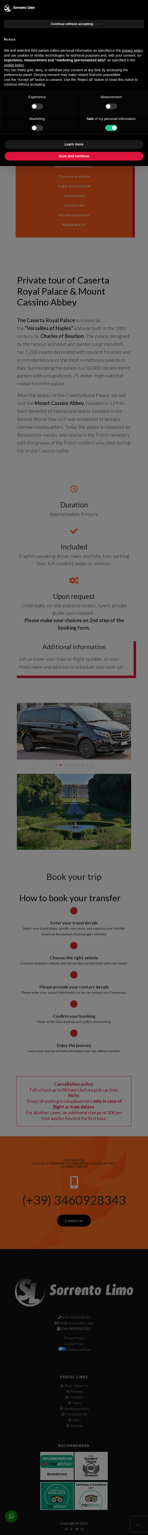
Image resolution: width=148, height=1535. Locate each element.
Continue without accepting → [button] (74, 24)
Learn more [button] (74, 144)
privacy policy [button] (132, 50)
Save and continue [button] (74, 156)
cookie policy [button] (14, 65)
